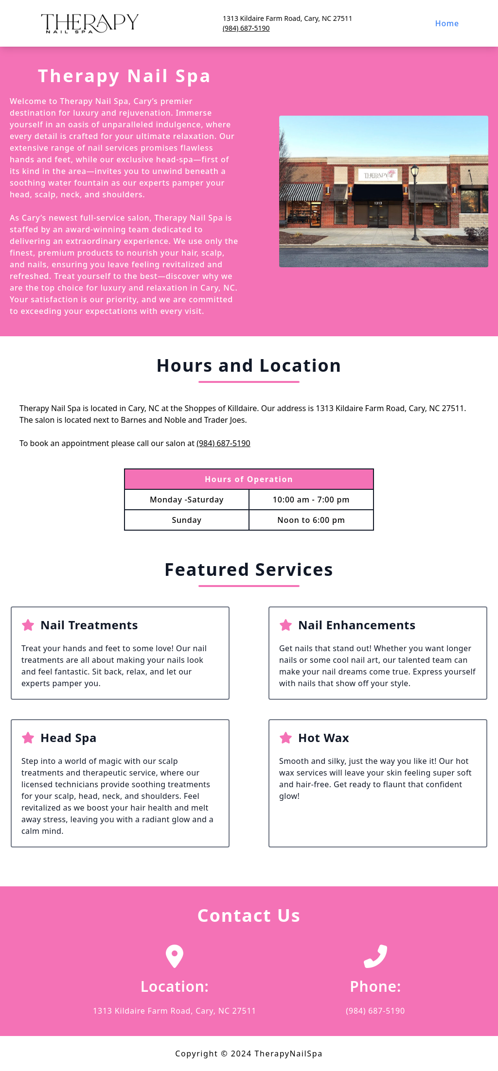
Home (447, 23)
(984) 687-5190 (246, 28)
